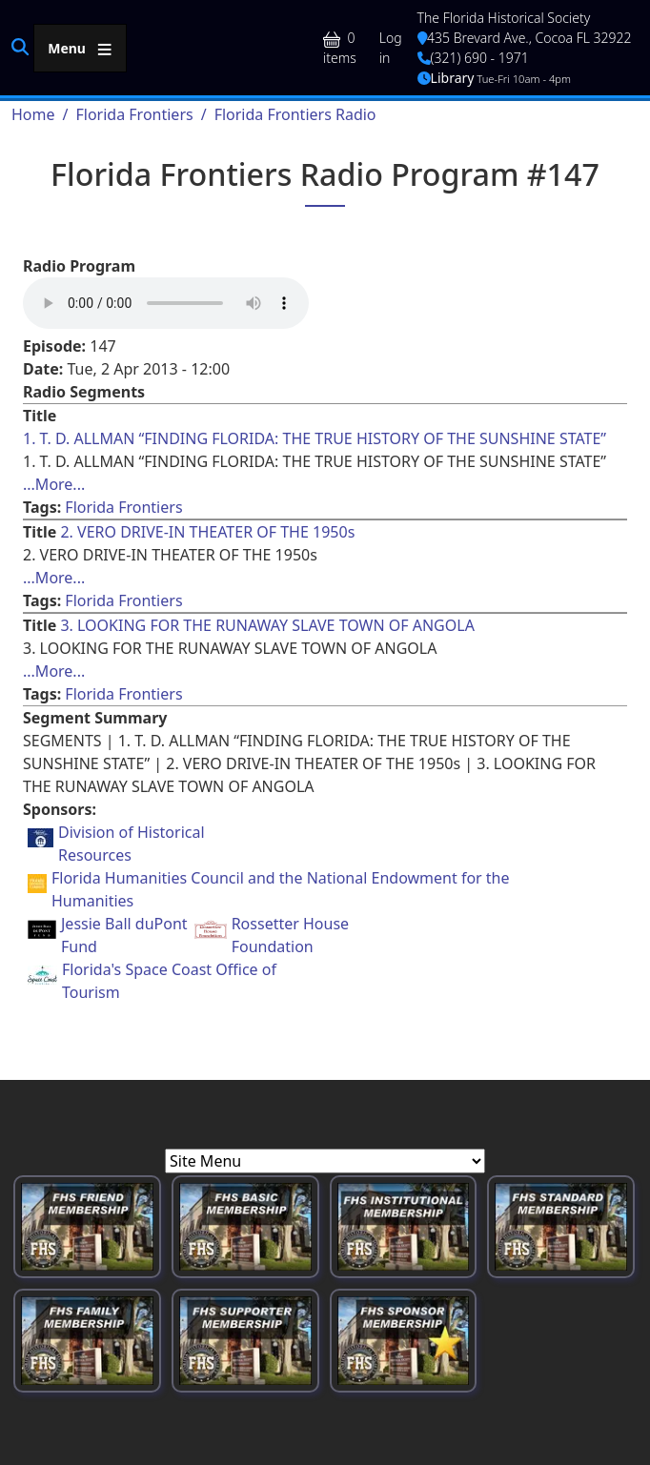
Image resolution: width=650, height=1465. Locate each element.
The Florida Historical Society (504, 18)
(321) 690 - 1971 (473, 58)
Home (33, 114)
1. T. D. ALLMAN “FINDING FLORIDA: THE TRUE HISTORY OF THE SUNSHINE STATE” (314, 438)
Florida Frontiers (134, 114)
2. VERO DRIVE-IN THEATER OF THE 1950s (207, 531)
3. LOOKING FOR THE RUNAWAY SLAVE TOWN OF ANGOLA (267, 625)
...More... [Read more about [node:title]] (54, 484)
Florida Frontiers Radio (295, 114)
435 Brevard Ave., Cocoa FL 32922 (524, 38)
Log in (390, 48)
